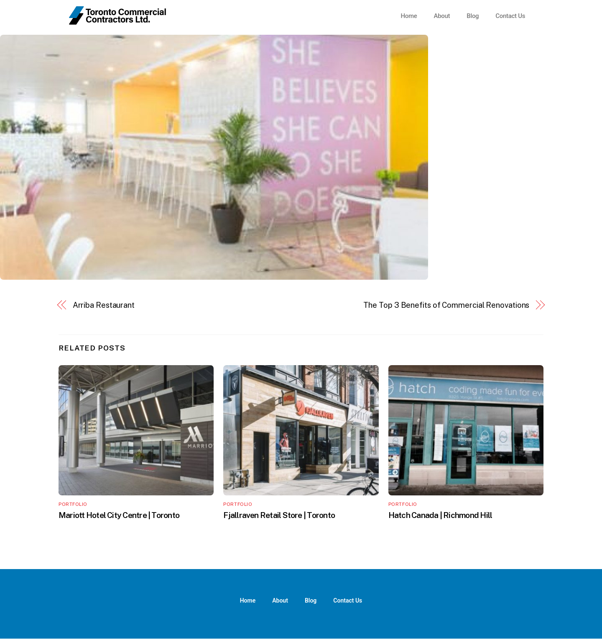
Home (408, 16)
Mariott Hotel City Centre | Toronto (119, 515)
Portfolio (73, 504)
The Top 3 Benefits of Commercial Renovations (446, 305)
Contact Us (510, 16)
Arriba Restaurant (104, 305)
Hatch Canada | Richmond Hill (440, 515)
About (442, 16)
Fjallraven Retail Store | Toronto (279, 515)
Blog (473, 16)
